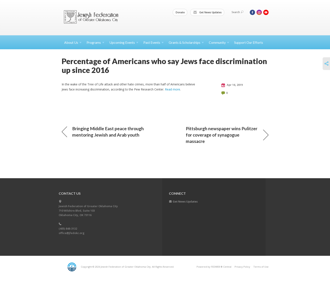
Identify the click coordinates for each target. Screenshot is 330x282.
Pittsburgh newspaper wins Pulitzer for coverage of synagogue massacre (227, 135)
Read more (172, 89)
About (72, 42)
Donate (180, 12)
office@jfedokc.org (71, 233)
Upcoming (123, 42)
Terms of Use (261, 266)
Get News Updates (207, 12)
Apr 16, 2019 (232, 85)
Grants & (186, 42)
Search (237, 12)
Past (153, 42)
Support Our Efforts (248, 42)
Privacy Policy (242, 266)
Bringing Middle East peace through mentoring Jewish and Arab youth (103, 131)
